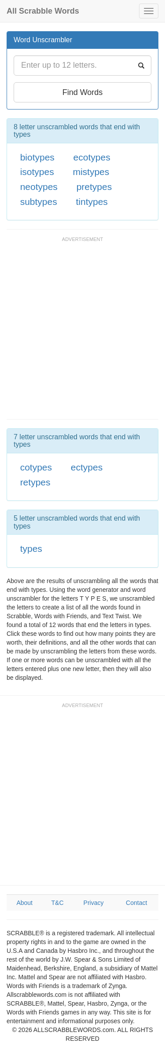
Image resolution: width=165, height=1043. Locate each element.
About (24, 902)
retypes (35, 482)
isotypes (37, 172)
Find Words (82, 92)
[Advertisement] (82, 332)
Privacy (94, 902)
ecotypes (91, 157)
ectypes (87, 467)
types (31, 548)
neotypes (39, 187)
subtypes (38, 202)
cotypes (36, 467)
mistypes (91, 172)
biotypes (37, 157)
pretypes (94, 187)
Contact (136, 902)
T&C (57, 902)
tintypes (91, 202)
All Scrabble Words (43, 11)
